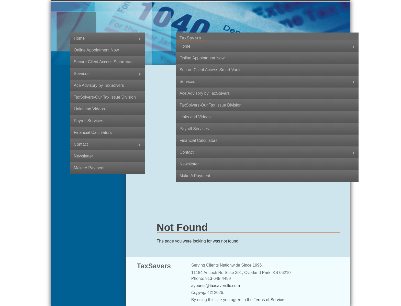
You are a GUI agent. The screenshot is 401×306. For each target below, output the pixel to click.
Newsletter (83, 156)
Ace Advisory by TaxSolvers (99, 85)
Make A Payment (89, 168)
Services (81, 73)
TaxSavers (190, 38)
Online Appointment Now (96, 50)
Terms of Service (269, 300)
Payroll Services (88, 121)
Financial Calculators (93, 132)
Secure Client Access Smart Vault (104, 62)
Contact (81, 144)
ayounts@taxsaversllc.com (215, 285)
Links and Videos (89, 109)
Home (79, 38)
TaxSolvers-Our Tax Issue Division (105, 97)
